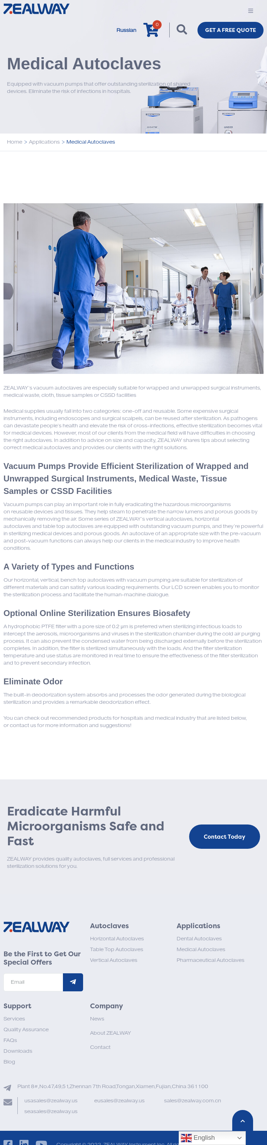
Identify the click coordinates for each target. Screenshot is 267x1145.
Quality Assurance (26, 1029)
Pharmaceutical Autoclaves (210, 960)
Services (14, 1019)
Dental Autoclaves (199, 938)
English (198, 1138)
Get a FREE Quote (229, 30)
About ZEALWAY (110, 1033)
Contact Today (224, 837)
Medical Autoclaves (201, 949)
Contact (100, 1047)
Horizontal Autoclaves (117, 938)
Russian (124, 30)
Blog (9, 1062)
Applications (44, 142)
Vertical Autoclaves (113, 960)
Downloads (17, 1051)
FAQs (10, 1040)
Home (14, 142)
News (97, 1019)
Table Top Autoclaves (116, 949)
